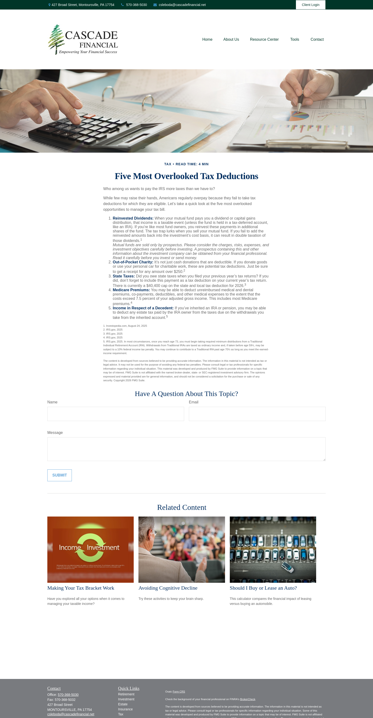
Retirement (126, 694)
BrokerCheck (247, 699)
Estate (123, 704)
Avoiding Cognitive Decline (167, 588)
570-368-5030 (133, 5)
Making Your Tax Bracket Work (80, 588)
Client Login (310, 5)
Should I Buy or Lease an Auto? (263, 588)
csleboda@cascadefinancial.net (179, 5)
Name (52, 402)
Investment (126, 699)
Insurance (125, 709)
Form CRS (179, 691)
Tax (120, 714)
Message (55, 433)
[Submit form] (59, 475)
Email (193, 402)
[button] (207, 39)
